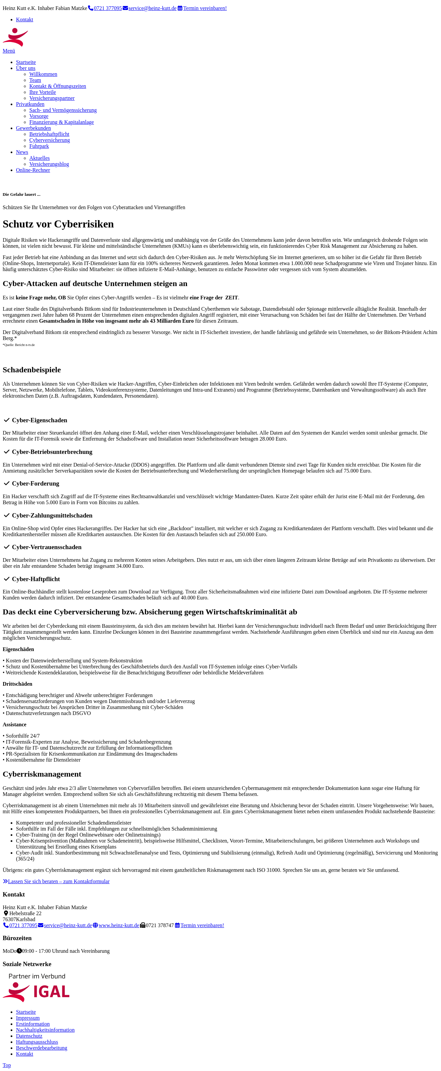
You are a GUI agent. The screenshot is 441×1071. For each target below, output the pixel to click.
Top (7, 1065)
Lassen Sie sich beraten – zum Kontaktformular (56, 881)
